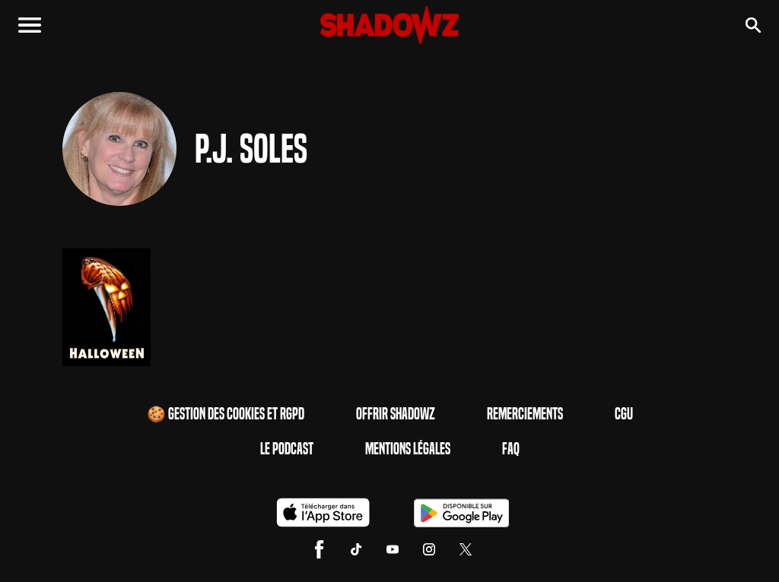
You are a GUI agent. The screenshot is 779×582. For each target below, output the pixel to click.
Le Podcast (286, 449)
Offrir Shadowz (395, 414)
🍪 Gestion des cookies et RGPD (225, 414)
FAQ (511, 449)
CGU (624, 414)
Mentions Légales (407, 449)
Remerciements (525, 414)
